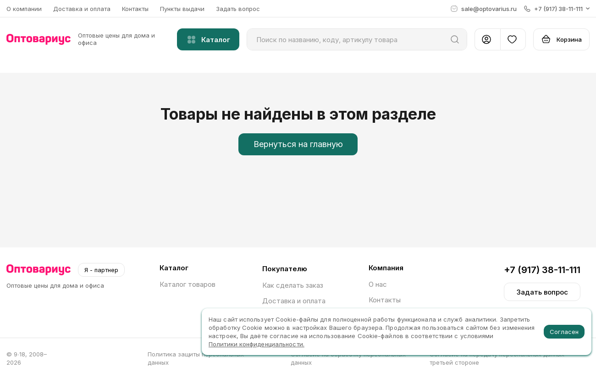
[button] (557, 9)
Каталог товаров (187, 284)
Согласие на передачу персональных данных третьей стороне (497, 358)
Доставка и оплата (81, 8)
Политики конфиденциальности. (256, 344)
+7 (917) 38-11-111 (542, 269)
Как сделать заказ (292, 285)
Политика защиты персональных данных (196, 358)
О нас (378, 284)
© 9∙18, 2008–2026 (26, 358)
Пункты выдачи (182, 8)
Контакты (135, 8)
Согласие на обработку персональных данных (348, 358)
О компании (24, 8)
